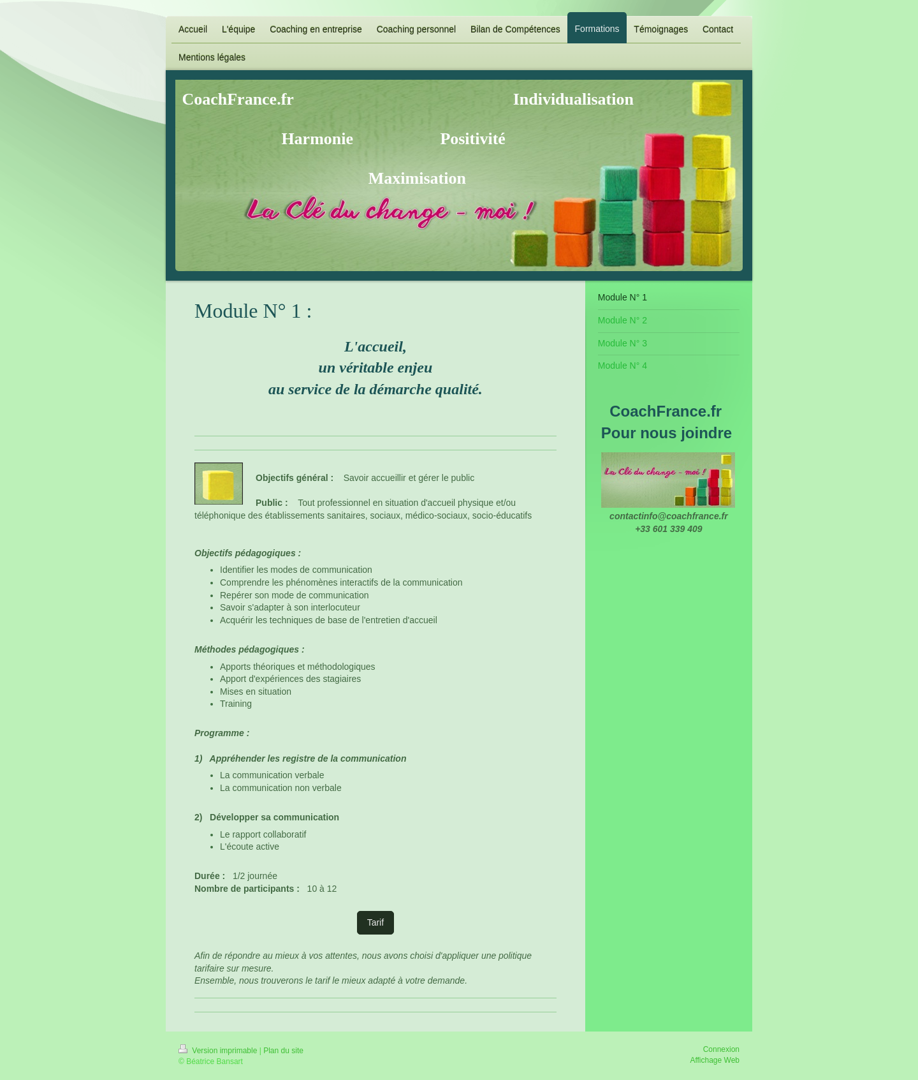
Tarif (375, 922)
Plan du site (283, 1050)
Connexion (721, 1049)
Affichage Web (715, 1060)
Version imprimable (218, 1050)
